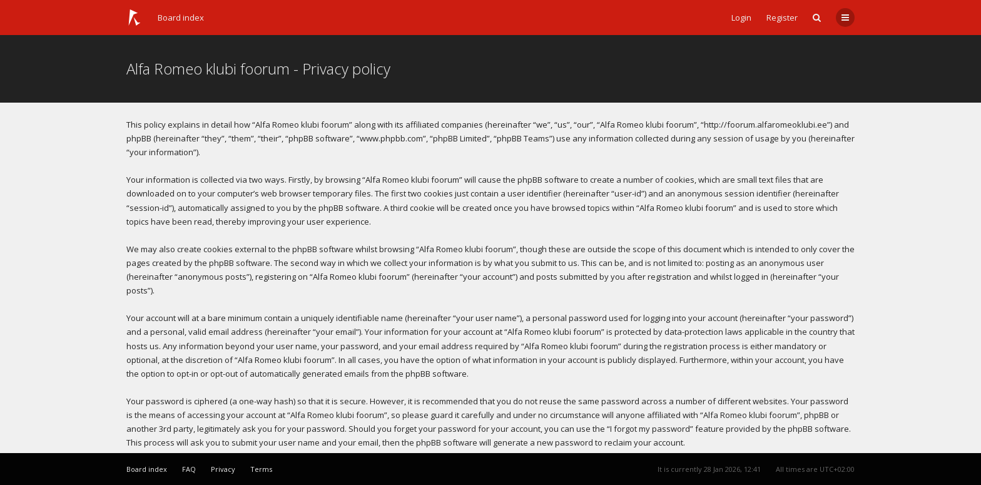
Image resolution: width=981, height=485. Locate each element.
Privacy (223, 469)
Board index (181, 17)
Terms (261, 469)
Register (782, 17)
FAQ (189, 469)
